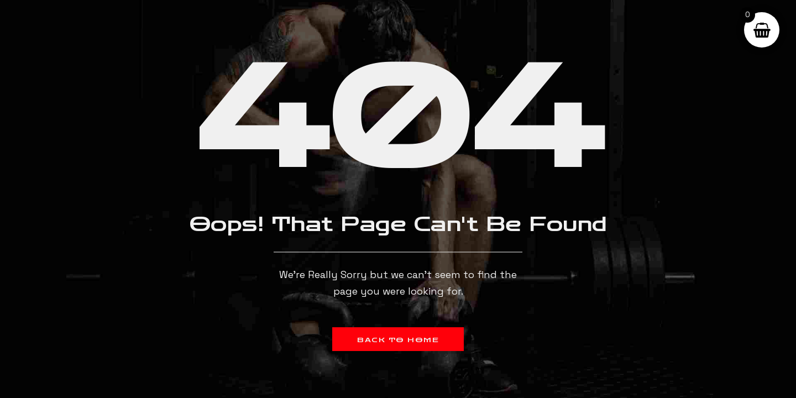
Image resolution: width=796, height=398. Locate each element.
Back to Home (398, 340)
